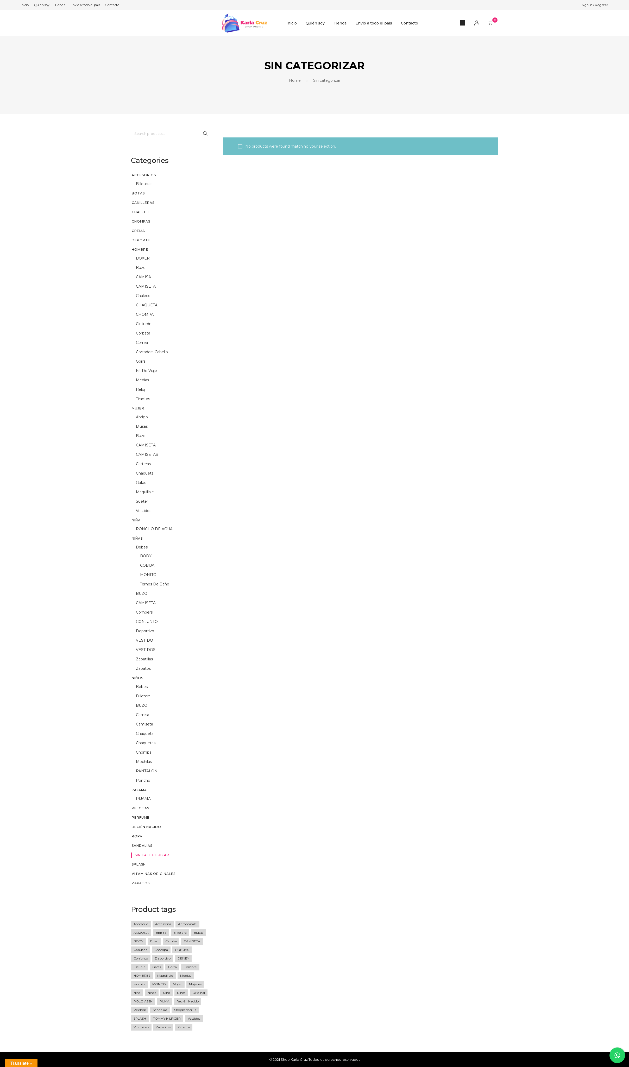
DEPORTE (141, 240)
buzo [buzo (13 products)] (154, 941)
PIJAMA (143, 798)
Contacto (409, 23)
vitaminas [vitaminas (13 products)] (141, 1027)
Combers (144, 612)
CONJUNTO (147, 621)
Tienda (340, 23)
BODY (146, 556)
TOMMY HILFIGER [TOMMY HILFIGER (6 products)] (167, 1018)
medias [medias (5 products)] (185, 975)
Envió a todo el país (373, 23)
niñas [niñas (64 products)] (152, 993)
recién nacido (146, 827)
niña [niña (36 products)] (137, 993)
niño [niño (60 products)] (166, 993)
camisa (142, 714)
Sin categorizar (152, 855)
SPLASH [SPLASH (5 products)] (140, 1018)
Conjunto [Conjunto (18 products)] (141, 958)
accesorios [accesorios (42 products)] (163, 924)
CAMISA (143, 277)
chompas (141, 221)
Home (295, 80)
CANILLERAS (143, 203)
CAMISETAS (147, 454)
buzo (141, 267)
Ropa (137, 836)
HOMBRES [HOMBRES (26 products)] (142, 975)
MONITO (148, 574)
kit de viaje (146, 370)
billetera (143, 696)
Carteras (143, 464)
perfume (140, 817)
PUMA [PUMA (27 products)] (164, 1001)
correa (142, 342)
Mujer (138, 408)
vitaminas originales (153, 874)
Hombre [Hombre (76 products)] (190, 967)
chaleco (143, 295)
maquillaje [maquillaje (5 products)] (165, 975)
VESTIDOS (145, 649)
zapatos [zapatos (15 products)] (184, 1027)
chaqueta (145, 473)
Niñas (137, 538)
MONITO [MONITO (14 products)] (159, 984)
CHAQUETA (147, 305)
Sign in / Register (595, 5)
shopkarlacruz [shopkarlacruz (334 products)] (185, 1010)
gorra (141, 361)
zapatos (143, 668)
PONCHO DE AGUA (154, 529)
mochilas (144, 761)
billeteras (144, 183)
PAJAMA (139, 790)
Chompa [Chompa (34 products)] (161, 950)
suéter (142, 501)
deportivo (145, 631)
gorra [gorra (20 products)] (172, 967)
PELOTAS (140, 808)
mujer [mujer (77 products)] (177, 984)
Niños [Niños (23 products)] (181, 993)
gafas (141, 482)
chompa (144, 752)
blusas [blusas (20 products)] (198, 933)
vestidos (143, 510)
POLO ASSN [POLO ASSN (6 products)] (143, 1001)
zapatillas (144, 659)
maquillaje (145, 492)
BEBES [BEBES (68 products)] (161, 933)
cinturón (144, 323)
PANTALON (147, 771)
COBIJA (147, 565)
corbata (143, 333)
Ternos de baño (154, 584)
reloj (140, 389)
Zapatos (141, 883)
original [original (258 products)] (198, 993)
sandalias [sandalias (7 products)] (160, 1010)
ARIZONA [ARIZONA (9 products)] (141, 933)
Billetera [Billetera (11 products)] (180, 933)
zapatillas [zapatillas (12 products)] (163, 1027)
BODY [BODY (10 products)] (138, 941)
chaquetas (145, 743)
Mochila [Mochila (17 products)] (139, 984)
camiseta (144, 724)
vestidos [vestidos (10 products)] (194, 1018)
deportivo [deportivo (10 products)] (163, 958)
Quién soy (315, 23)
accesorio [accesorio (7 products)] (141, 924)
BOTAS (138, 193)
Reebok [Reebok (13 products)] (140, 1010)
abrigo (142, 417)
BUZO (141, 593)
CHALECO (141, 212)
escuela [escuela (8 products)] (139, 967)
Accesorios (144, 175)
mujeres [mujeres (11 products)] (195, 984)
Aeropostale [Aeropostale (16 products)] (187, 924)
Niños (137, 678)
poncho (143, 780)
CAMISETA (146, 286)
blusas (142, 426)
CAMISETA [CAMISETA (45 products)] (192, 941)
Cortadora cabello (152, 352)
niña (136, 520)
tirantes (143, 398)
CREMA (138, 231)
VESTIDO (144, 640)
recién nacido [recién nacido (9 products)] (188, 1001)
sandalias (142, 846)
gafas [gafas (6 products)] (156, 967)
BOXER (143, 258)
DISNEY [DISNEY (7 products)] (183, 958)
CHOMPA (145, 314)
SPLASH (139, 864)
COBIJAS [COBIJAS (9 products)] (182, 950)
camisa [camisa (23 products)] (171, 941)
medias (142, 380)
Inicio (291, 23)
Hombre (140, 249)
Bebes (142, 547)
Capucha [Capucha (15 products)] (140, 950)
